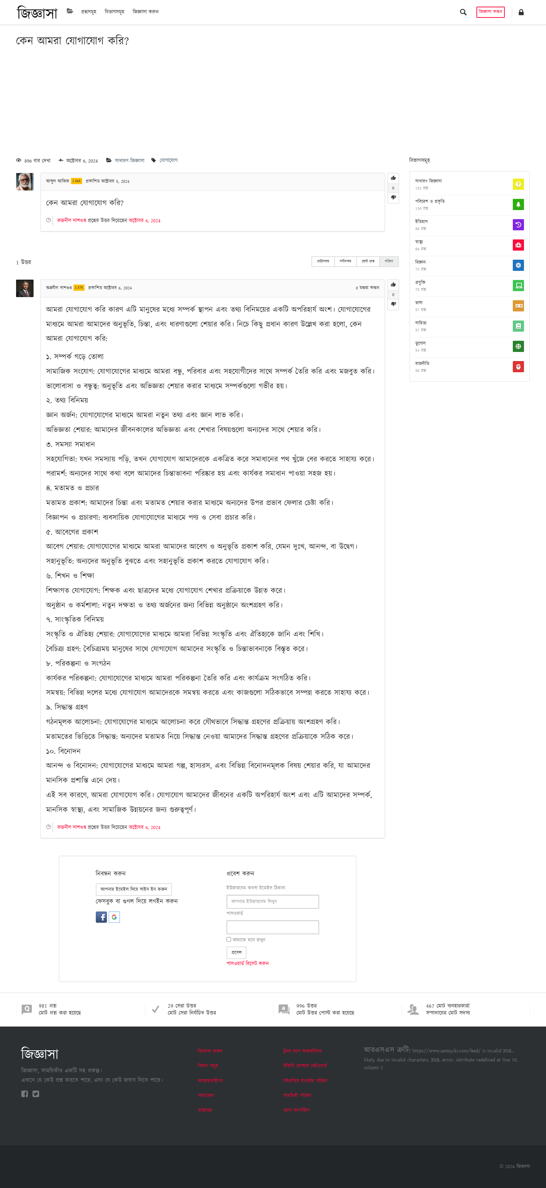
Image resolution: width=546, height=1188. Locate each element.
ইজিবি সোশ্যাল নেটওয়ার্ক (305, 1066)
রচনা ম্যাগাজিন (296, 1110)
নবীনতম (345, 261)
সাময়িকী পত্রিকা (297, 1095)
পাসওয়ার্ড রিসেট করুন (248, 963)
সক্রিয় (389, 261)
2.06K (76, 181)
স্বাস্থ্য (419, 242)
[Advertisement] (273, 103)
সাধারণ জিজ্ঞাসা (129, 161)
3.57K (79, 287)
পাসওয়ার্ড (235, 913)
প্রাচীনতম (323, 261)
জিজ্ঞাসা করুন (146, 12)
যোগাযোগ (169, 161)
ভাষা (419, 303)
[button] (521, 12)
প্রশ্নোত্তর (205, 1110)
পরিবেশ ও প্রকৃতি (430, 202)
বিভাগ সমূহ (208, 1066)
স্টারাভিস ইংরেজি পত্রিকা (305, 1081)
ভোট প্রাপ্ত (368, 261)
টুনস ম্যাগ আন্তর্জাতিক (302, 1051)
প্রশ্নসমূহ (88, 12)
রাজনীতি (422, 364)
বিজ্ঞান (420, 263)
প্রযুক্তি (420, 283)
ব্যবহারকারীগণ (210, 1081)
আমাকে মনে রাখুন (246, 940)
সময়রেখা (206, 1095)
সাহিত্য (420, 324)
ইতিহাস (421, 222)
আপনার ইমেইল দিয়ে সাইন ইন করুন (134, 889)
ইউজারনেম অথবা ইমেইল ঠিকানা (256, 888)
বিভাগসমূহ (114, 12)
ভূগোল (420, 344)
